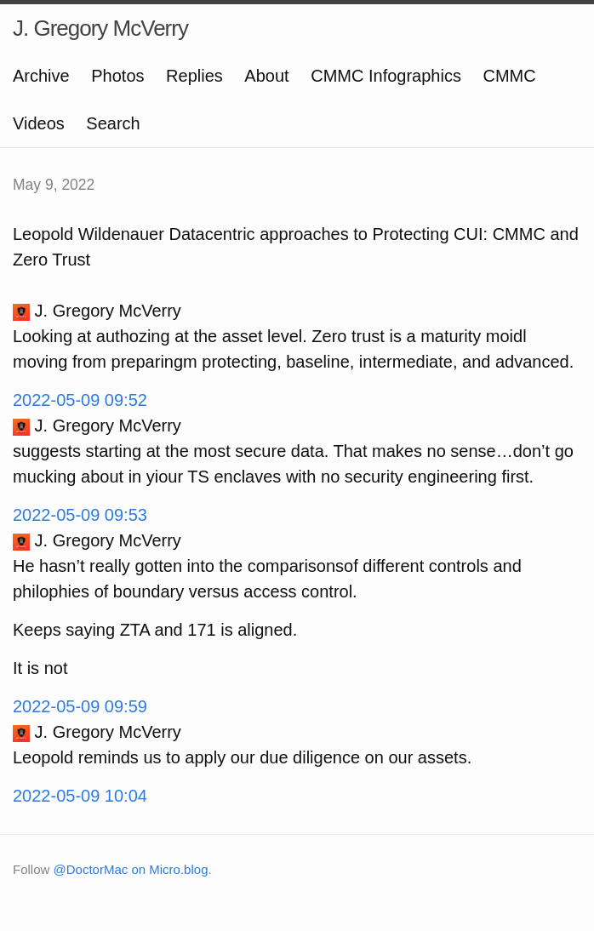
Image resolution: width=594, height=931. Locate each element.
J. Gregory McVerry (100, 28)
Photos (117, 75)
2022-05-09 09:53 (80, 514)
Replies (194, 75)
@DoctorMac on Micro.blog (131, 869)
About (266, 75)
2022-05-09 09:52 (80, 400)
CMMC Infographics (386, 75)
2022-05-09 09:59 (80, 706)
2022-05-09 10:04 (80, 795)
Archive (41, 75)
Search (113, 123)
